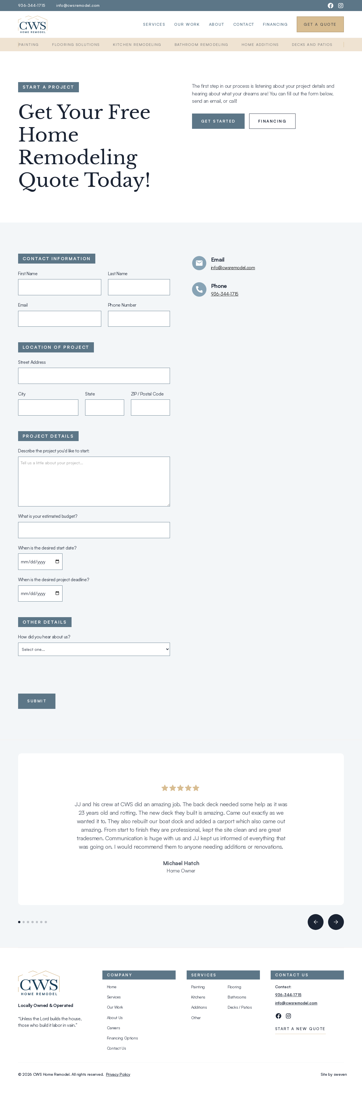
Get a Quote (320, 24)
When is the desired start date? (47, 548)
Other (196, 1019)
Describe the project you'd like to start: (53, 451)
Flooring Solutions (78, 44)
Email (22, 305)
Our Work (187, 24)
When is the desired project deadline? (53, 579)
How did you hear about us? (44, 637)
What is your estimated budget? (47, 516)
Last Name (118, 273)
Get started (218, 121)
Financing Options (122, 1039)
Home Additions (262, 44)
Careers (113, 1029)
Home (111, 988)
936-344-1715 (31, 5)
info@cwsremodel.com (78, 5)
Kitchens (198, 998)
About (217, 24)
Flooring (234, 988)
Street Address (32, 362)
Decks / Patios (240, 1008)
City (21, 394)
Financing (275, 24)
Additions (199, 1008)
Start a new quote (300, 1030)
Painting (31, 44)
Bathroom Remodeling (204, 44)
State (90, 394)
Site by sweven (334, 1074)
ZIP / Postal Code (147, 394)
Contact (243, 24)
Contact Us (116, 1049)
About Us (115, 1019)
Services (154, 24)
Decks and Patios (314, 44)
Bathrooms (237, 998)
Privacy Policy (118, 1074)
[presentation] (61, 673)
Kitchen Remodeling (139, 44)
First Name (28, 273)
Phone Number (122, 305)
